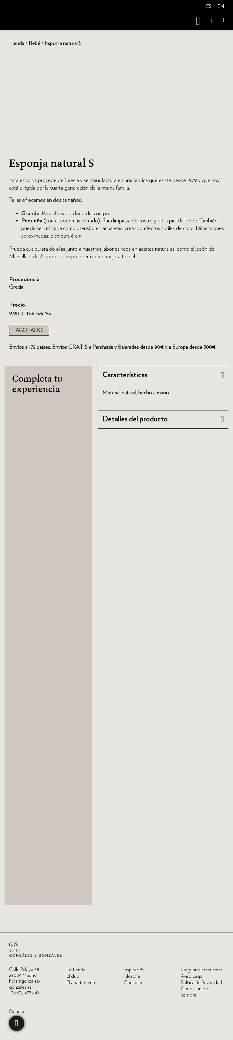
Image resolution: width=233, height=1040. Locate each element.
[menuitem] (208, 6)
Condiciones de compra (196, 991)
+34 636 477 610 (24, 992)
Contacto (133, 982)
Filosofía (132, 976)
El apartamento (81, 982)
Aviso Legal (192, 976)
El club (72, 976)
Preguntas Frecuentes (202, 969)
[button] (163, 375)
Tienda (16, 42)
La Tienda (76, 969)
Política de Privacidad (201, 982)
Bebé (34, 42)
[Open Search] (211, 21)
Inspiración (134, 969)
